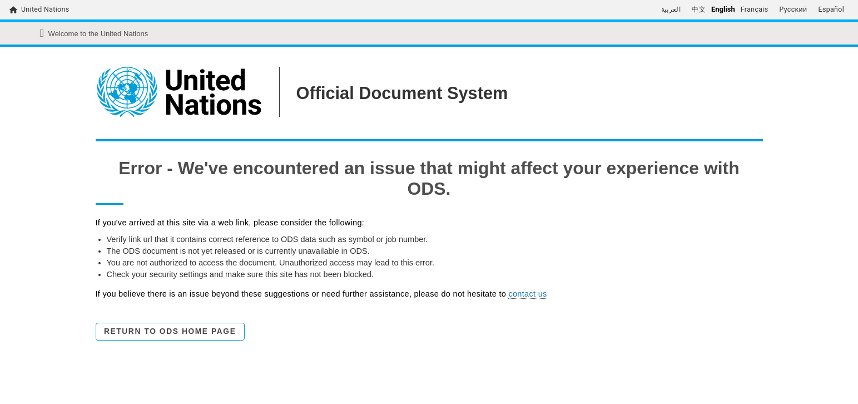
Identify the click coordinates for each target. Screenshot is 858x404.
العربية (671, 9)
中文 (699, 9)
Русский (793, 9)
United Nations (45, 9)
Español (831, 9)
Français (754, 9)
